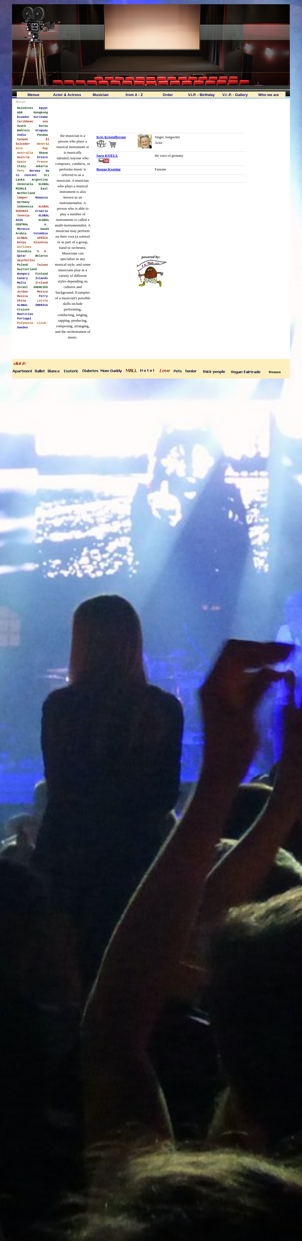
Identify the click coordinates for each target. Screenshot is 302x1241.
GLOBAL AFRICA (32, 238)
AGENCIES (41, 287)
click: (42, 323)
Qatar (21, 256)
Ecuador (23, 117)
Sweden (22, 327)
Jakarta (41, 166)
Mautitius (25, 314)
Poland (22, 265)
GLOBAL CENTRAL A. (32, 222)
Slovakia (24, 251)
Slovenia (41, 242)
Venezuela (25, 184)
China (21, 300)
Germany (23, 202)
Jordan (22, 291)
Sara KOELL (107, 155)
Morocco (23, 229)
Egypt (43, 108)
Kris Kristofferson (111, 137)
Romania (41, 197)
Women (274, 372)
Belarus (41, 256)
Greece (42, 157)
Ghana (43, 153)
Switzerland (27, 269)
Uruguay (41, 130)
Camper (22, 197)
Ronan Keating (108, 169)
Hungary (23, 273)
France (42, 161)
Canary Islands (32, 278)
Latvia (42, 300)
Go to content (32, 173)
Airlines (24, 247)
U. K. (42, 251)
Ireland (41, 282)
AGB (19, 112)
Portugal (24, 318)
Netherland (26, 193)
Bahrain (23, 130)
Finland (41, 273)
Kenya (21, 242)
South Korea (32, 126)
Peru (20, 170)
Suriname (41, 117)
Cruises (23, 309)
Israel (22, 287)
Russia (22, 296)
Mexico (42, 291)
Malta (21, 282)
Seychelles (26, 260)
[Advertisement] (151, 113)
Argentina (40, 179)
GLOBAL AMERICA (32, 305)
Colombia (41, 233)
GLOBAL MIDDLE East (32, 186)
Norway (35, 170)
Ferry (43, 296)
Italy (21, 166)
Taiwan (42, 265)
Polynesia (25, 323)
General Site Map (32, 146)
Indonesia (25, 206)
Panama (42, 135)
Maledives (25, 108)
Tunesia (23, 215)
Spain (21, 161)
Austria (23, 157)
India (21, 135)
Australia (25, 153)
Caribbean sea (32, 121)
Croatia (41, 211)
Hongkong (41, 112)
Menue (33, 95)
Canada (22, 139)
